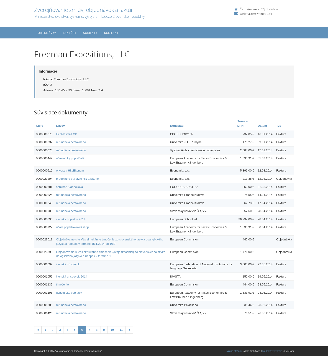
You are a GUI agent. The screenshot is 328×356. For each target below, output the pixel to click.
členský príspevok (67, 264)
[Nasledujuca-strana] (129, 330)
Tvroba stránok (234, 351)
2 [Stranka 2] (52, 329)
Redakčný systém (272, 351)
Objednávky (47, 33)
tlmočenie (62, 284)
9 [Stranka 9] (104, 329)
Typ (278, 125)
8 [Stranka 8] (96, 329)
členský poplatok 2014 (70, 219)
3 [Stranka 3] (60, 329)
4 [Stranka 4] (67, 329)
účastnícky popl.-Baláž (71, 158)
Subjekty (90, 33)
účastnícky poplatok (69, 292)
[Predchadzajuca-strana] (38, 330)
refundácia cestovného (71, 142)
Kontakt (111, 33)
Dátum (262, 125)
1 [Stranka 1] (45, 329)
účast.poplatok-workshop (72, 227)
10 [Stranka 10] (112, 329)
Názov (60, 125)
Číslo (39, 125)
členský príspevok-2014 (71, 276)
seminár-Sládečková (69, 187)
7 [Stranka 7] (89, 329)
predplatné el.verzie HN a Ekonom (78, 178)
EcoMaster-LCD (66, 134)
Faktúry (69, 33)
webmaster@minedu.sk (256, 14)
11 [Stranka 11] (121, 329)
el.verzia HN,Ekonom (70, 170)
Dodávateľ (177, 125)
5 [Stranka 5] (74, 329)
